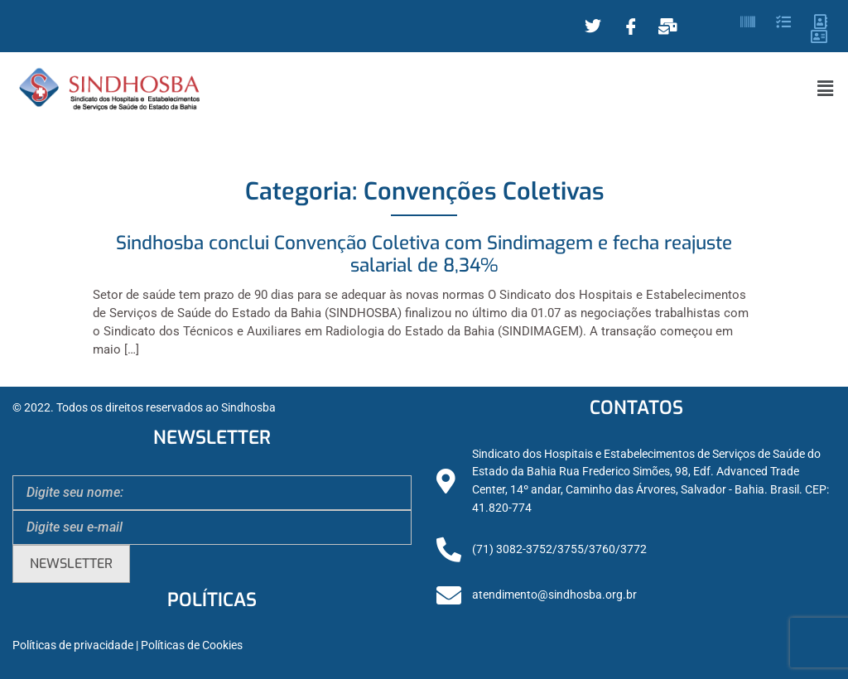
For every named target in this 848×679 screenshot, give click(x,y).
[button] (826, 88)
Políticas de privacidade (72, 645)
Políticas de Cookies (192, 645)
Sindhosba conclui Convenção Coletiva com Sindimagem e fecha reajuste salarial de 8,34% (424, 254)
